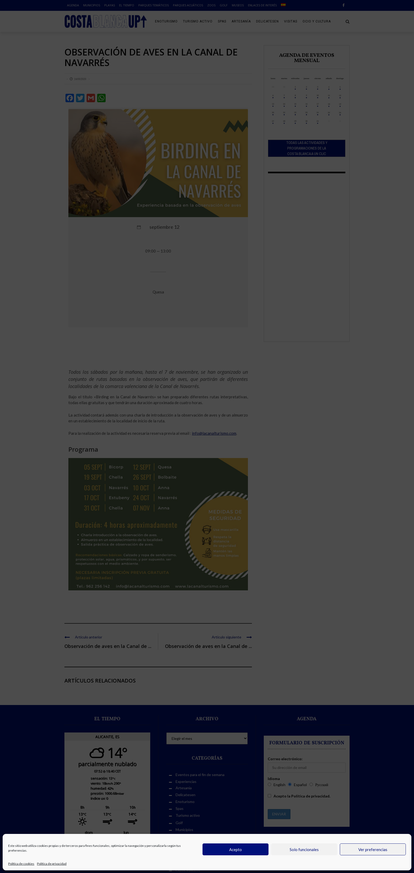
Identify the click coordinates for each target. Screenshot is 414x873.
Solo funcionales (304, 849)
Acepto (235, 849)
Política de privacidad (52, 864)
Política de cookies (21, 864)
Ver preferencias (372, 849)
